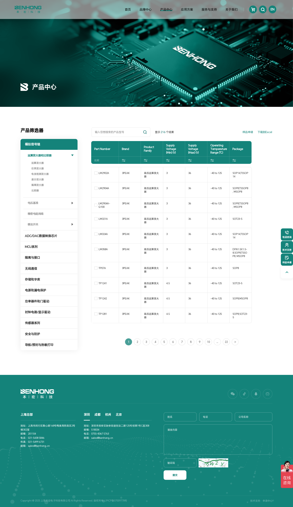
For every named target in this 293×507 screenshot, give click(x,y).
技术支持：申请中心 (261, 500)
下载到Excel (264, 132)
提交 (175, 475)
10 (208, 354)
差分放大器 (37, 179)
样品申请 (247, 132)
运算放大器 (37, 163)
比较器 (35, 190)
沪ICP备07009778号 (116, 500)
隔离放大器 (37, 185)
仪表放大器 (37, 168)
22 (226, 354)
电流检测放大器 (40, 174)
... (217, 354)
